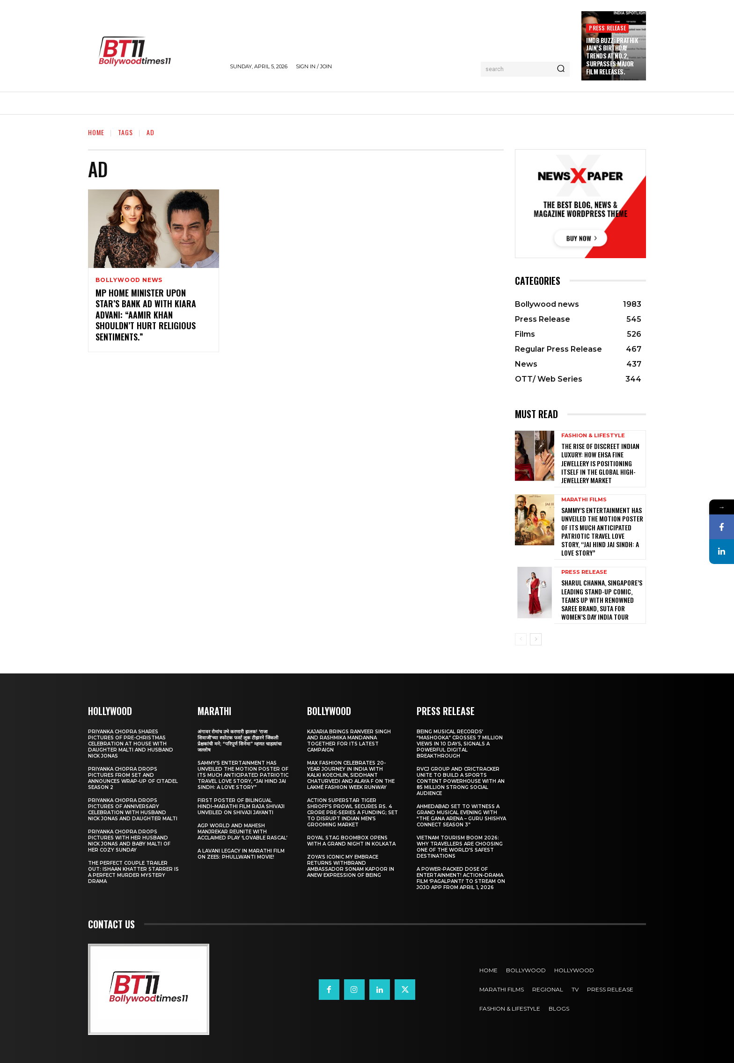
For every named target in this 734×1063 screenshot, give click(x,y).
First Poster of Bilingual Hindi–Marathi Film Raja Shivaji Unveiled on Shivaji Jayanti (241, 806)
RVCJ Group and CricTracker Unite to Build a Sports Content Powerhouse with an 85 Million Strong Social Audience (461, 781)
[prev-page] (521, 639)
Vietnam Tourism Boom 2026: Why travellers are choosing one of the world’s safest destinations (460, 847)
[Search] (561, 69)
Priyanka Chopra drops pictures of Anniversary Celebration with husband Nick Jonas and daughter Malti (132, 809)
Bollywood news (128, 280)
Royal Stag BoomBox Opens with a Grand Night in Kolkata (351, 841)
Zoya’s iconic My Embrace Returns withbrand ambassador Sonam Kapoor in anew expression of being (350, 866)
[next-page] (536, 639)
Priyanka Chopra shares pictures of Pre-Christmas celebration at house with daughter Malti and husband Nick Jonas (130, 744)
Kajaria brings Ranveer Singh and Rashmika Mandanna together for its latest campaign (349, 741)
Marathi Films (584, 499)
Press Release (607, 28)
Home (96, 132)
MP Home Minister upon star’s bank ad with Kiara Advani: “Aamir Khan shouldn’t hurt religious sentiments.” (145, 315)
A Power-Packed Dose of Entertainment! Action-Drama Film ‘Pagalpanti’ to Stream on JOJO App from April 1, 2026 (461, 878)
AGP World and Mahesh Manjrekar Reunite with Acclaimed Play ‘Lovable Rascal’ (242, 832)
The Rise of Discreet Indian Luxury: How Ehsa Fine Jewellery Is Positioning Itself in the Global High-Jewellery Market (600, 463)
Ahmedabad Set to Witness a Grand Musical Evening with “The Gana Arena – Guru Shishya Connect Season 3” (461, 815)
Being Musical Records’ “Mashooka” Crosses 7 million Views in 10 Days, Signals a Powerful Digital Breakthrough (460, 744)
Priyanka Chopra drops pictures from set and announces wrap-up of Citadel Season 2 (133, 778)
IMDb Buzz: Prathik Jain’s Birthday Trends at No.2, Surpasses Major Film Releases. (612, 56)
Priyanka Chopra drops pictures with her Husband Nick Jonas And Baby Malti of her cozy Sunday (129, 841)
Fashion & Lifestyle (593, 435)
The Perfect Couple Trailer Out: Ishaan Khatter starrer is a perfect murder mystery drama (133, 872)
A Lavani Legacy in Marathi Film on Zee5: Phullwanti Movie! (241, 854)
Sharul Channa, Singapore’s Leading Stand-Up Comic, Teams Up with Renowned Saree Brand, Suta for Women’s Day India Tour (601, 600)
